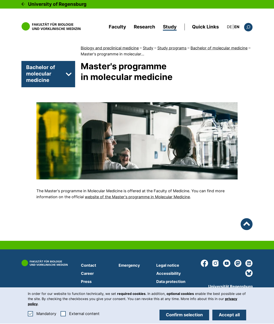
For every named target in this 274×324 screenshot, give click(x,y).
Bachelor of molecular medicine (219, 48)
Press (86, 281)
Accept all (229, 314)
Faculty (117, 27)
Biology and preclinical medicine (110, 48)
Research (144, 27)
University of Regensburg (57, 4)
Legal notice (167, 265)
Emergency (129, 265)
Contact (88, 265)
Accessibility (168, 273)
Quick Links (205, 27)
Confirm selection (184, 314)
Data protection (170, 281)
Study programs (171, 48)
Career (87, 273)
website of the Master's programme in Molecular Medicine (137, 197)
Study (170, 27)
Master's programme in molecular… (112, 54)
